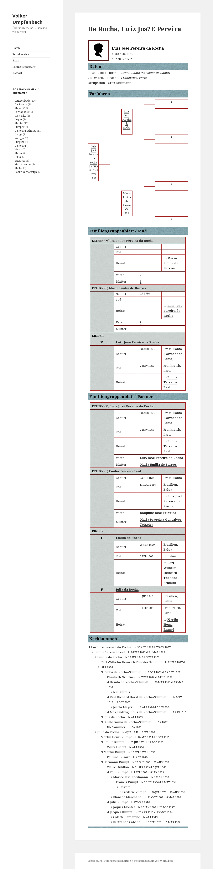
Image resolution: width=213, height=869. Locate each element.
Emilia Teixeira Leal (125, 471)
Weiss (18, 149)
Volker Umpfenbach (27, 18)
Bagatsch (20, 160)
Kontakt (17, 73)
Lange (18, 134)
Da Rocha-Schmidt (25, 130)
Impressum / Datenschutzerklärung (109, 861)
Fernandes (21, 112)
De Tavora (21, 104)
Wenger (19, 138)
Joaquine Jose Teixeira (158, 513)
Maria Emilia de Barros (127, 288)
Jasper (18, 119)
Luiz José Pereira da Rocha (137, 342)
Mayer (19, 108)
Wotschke (20, 115)
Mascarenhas (23, 164)
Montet (19, 123)
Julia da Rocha (127, 589)
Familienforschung (24, 67)
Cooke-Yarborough (26, 172)
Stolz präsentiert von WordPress (153, 861)
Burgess (19, 142)
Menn (18, 153)
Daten (16, 48)
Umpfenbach (22, 100)
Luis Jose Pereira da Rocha (132, 240)
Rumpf (19, 127)
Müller (18, 168)
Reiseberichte (20, 54)
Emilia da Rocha (128, 538)
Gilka (18, 157)
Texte (15, 60)
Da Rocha (20, 145)
